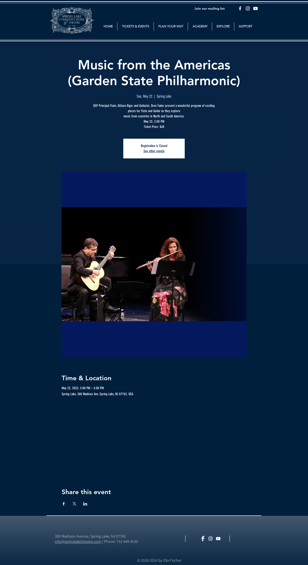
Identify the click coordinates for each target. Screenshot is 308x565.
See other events (154, 151)
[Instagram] (248, 8)
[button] (135, 26)
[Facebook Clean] (203, 538)
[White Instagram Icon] (210, 538)
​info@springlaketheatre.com (78, 541)
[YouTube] (255, 8)
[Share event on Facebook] (64, 504)
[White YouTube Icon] (218, 538)
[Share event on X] (74, 504)
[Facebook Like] (245, 539)
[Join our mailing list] (209, 8)
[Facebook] (240, 8)
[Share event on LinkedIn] (85, 504)
